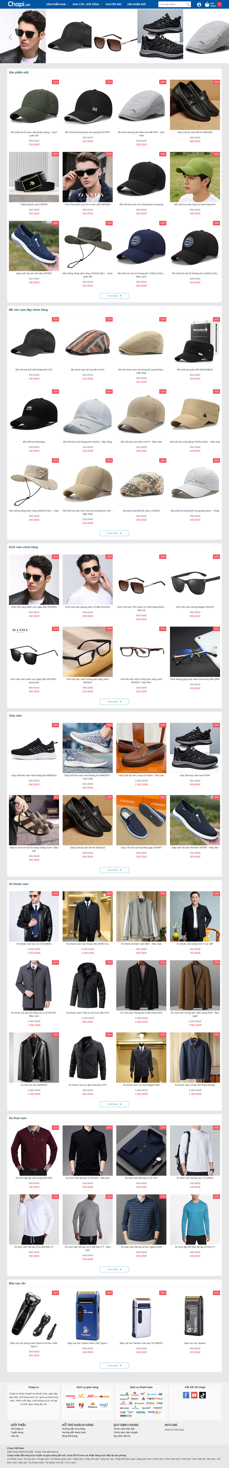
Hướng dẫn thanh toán (74, 1432)
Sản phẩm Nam (56, 4)
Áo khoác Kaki (36, 1462)
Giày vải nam (92, 1459)
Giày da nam (107, 1459)
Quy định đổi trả (122, 1436)
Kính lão (186, 1459)
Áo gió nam (43, 1459)
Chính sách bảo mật (124, 1428)
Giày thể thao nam (125, 1459)
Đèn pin (23, 1462)
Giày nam (79, 1459)
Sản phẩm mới (136, 4)
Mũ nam (211, 1459)
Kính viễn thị (199, 1459)
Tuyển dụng (17, 1432)
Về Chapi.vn (17, 1428)
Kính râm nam (172, 1459)
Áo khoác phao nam (61, 1459)
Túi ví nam (70, 1462)
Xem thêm (112, 295)
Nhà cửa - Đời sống (86, 4)
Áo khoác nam (14, 1459)
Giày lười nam (144, 1459)
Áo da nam (29, 1459)
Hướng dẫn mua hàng (73, 1428)
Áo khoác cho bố (54, 1462)
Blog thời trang (69, 1436)
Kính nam (159, 1459)
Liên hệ (14, 1436)
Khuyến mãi (113, 4)
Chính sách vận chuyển (126, 1432)
